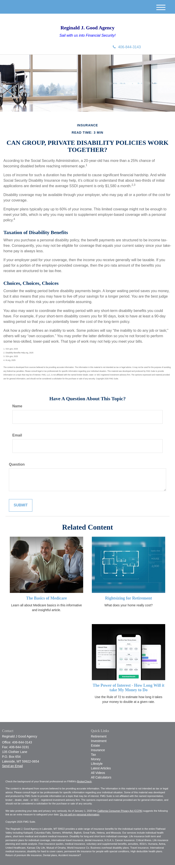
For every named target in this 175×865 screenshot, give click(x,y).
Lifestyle (97, 763)
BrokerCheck (84, 781)
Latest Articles (101, 768)
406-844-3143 (127, 47)
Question (17, 464)
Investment (98, 741)
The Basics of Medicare (46, 598)
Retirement (98, 736)
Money (95, 759)
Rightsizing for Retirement (128, 598)
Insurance (98, 750)
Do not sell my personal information (79, 814)
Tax (93, 754)
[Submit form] (20, 505)
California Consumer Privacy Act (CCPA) (119, 810)
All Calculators (101, 777)
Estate (95, 745)
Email (17, 435)
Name (17, 406)
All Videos (98, 773)
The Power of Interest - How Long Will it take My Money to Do (129, 687)
